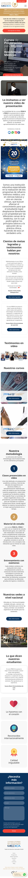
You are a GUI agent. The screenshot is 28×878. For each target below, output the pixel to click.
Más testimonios (14, 330)
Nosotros (14, 858)
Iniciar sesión (21, 1)
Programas (14, 855)
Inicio (14, 853)
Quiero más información (13, 75)
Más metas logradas (14, 297)
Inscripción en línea (14, 31)
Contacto (14, 861)
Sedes (14, 860)
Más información (14, 398)
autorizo (17, 823)
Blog (14, 863)
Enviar (14, 831)
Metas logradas (14, 856)
